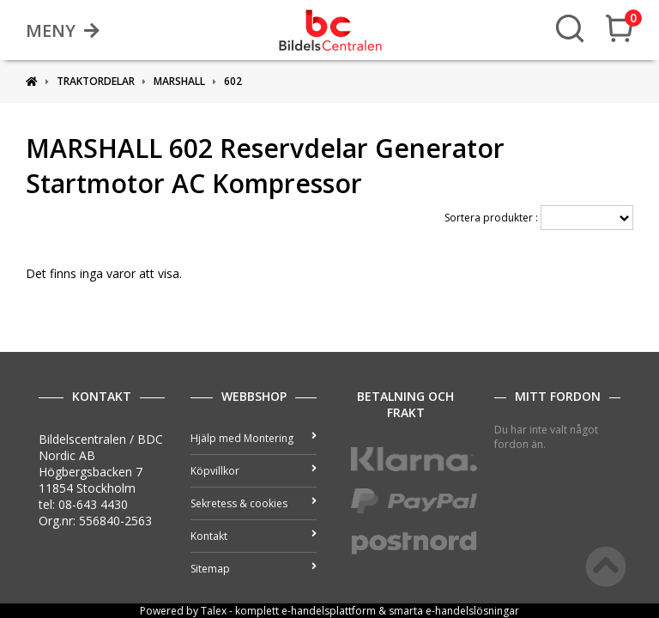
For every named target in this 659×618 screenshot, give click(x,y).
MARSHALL (179, 81)
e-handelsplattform (328, 610)
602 (233, 81)
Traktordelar (96, 81)
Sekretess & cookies (253, 503)
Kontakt (253, 536)
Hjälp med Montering (253, 438)
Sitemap (253, 568)
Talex (214, 610)
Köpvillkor (253, 471)
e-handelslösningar (472, 610)
